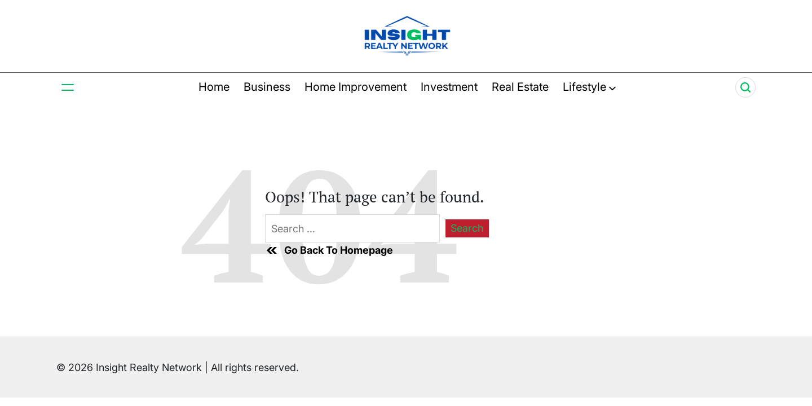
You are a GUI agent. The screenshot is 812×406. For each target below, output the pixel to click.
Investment (449, 87)
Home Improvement (355, 87)
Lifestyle (589, 87)
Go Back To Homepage (329, 250)
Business (267, 87)
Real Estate (520, 87)
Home (214, 87)
